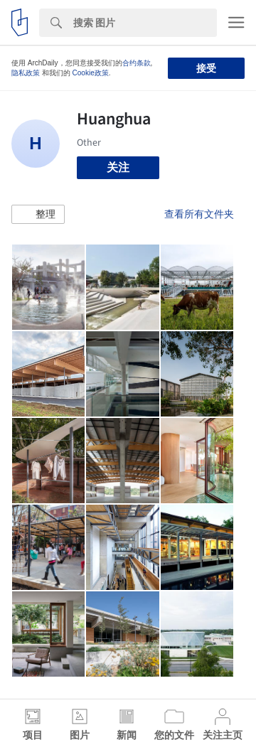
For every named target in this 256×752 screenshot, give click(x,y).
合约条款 (136, 63)
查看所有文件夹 (199, 214)
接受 (206, 68)
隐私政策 (25, 73)
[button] (38, 215)
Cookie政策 (91, 73)
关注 (118, 167)
